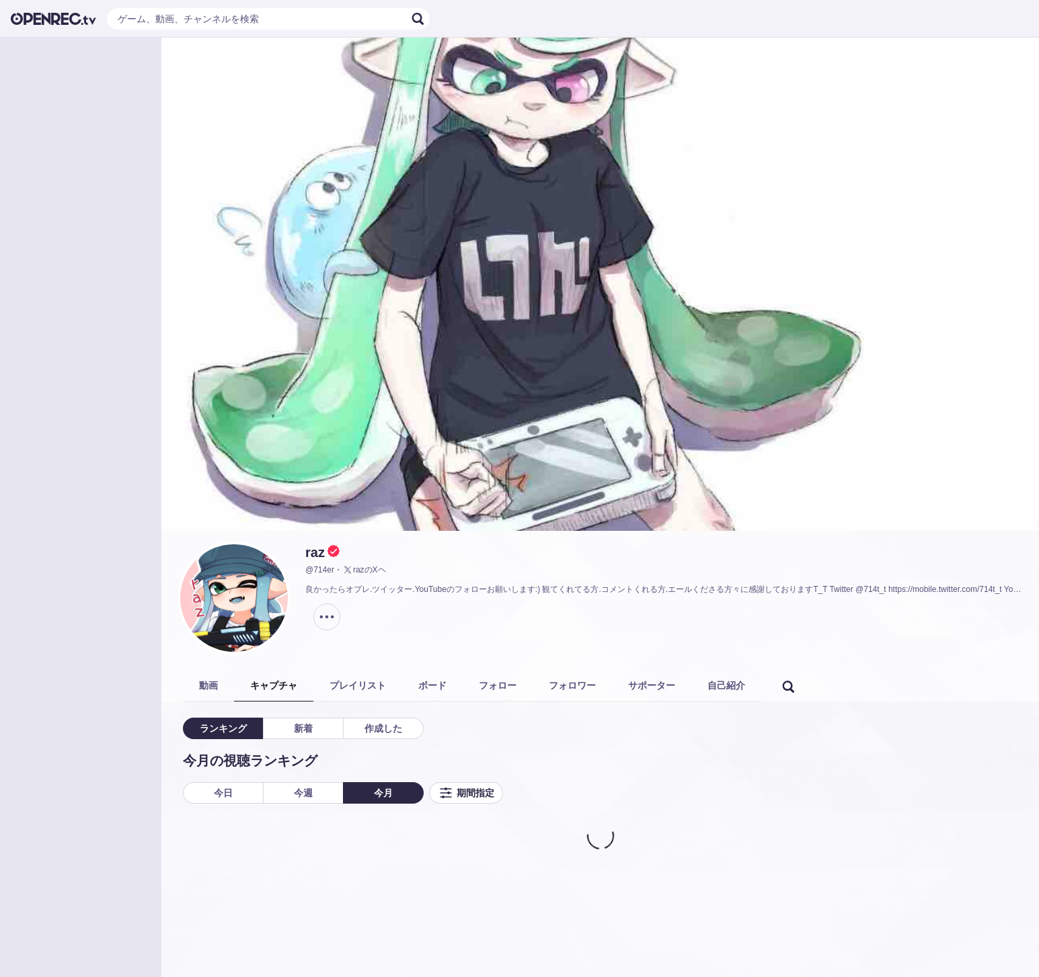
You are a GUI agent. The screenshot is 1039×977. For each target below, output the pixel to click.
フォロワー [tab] (572, 685)
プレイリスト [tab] (358, 685)
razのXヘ (364, 569)
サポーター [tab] (651, 685)
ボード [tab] (432, 685)
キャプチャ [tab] (273, 685)
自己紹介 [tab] (726, 685)
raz (315, 552)
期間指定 (466, 793)
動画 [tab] (208, 685)
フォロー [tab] (497, 685)
